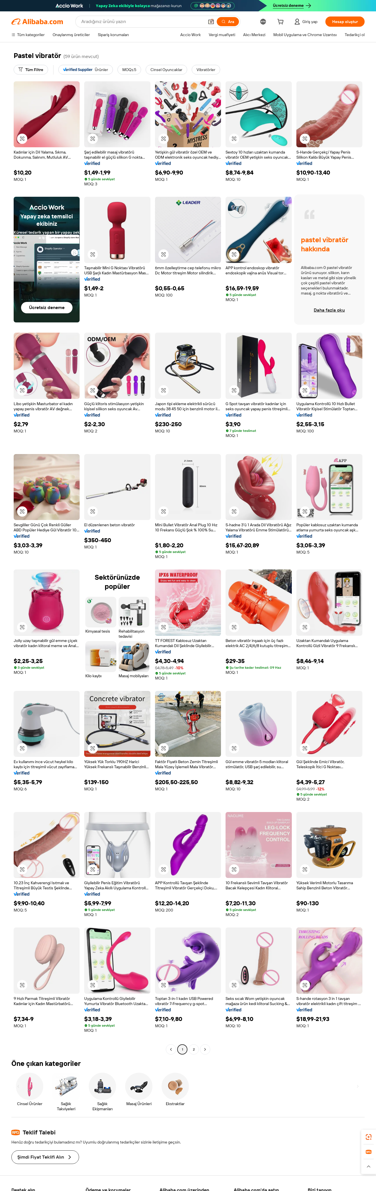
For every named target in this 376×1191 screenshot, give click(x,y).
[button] (211, 21)
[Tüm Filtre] (31, 69)
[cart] (281, 22)
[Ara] (228, 21)
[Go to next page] (205, 1049)
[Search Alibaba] (142, 21)
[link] (368, 1137)
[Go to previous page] (171, 1049)
